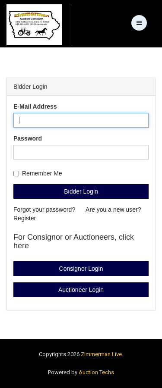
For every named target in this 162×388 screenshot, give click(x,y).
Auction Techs (96, 372)
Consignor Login (81, 268)
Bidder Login (81, 191)
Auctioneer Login (81, 289)
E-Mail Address (35, 106)
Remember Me (37, 173)
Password (27, 138)
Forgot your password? (45, 209)
